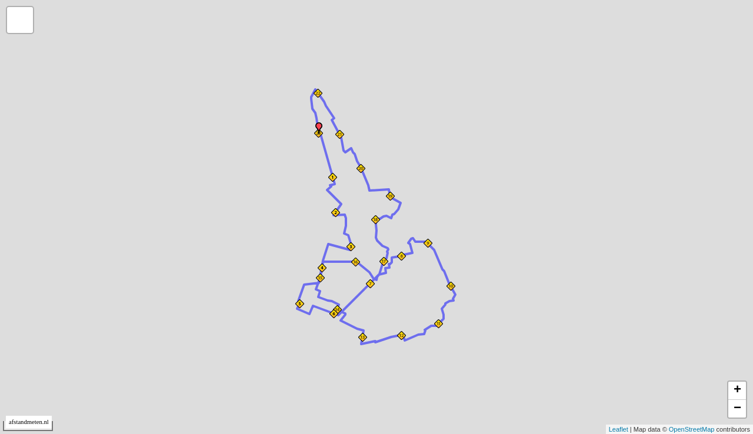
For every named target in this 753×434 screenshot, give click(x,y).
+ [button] (737, 390)
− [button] (737, 409)
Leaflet (618, 429)
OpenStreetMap (692, 429)
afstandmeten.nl (29, 422)
